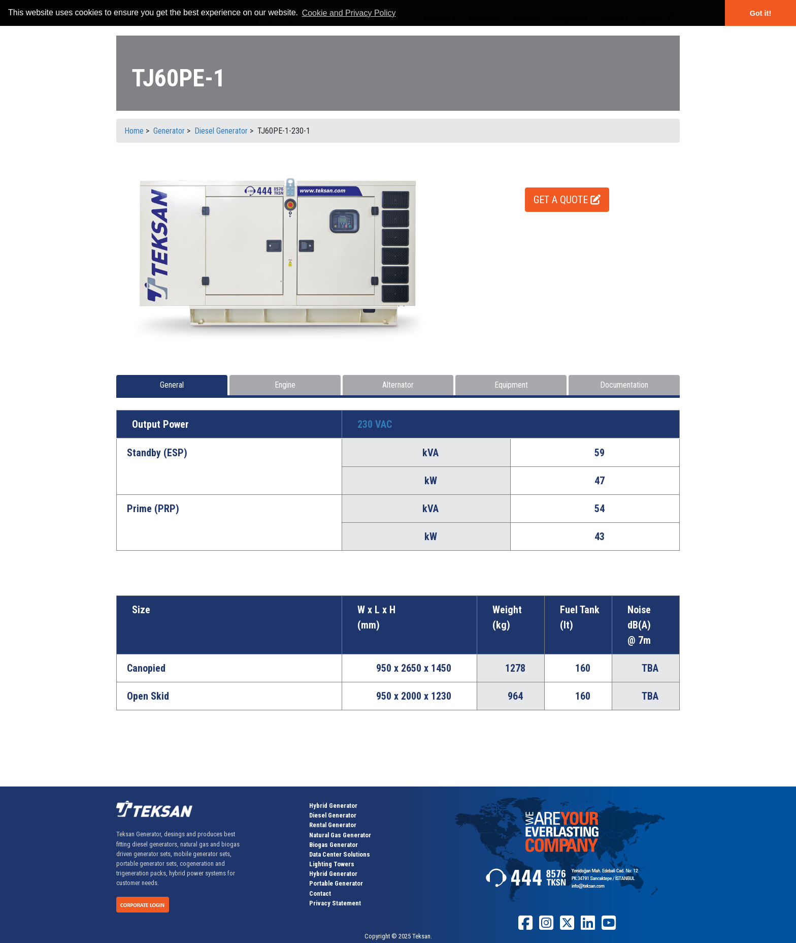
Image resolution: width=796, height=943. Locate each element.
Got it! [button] (760, 13)
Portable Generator (336, 883)
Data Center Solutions (339, 854)
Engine (285, 385)
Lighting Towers (331, 864)
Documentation (624, 385)
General (172, 385)
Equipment (511, 385)
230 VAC (374, 424)
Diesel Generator (332, 815)
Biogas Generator (333, 844)
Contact (320, 893)
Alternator (398, 385)
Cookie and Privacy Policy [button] (349, 13)
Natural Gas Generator (340, 835)
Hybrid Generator (333, 805)
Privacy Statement (335, 903)
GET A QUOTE (567, 200)
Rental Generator (332, 825)
